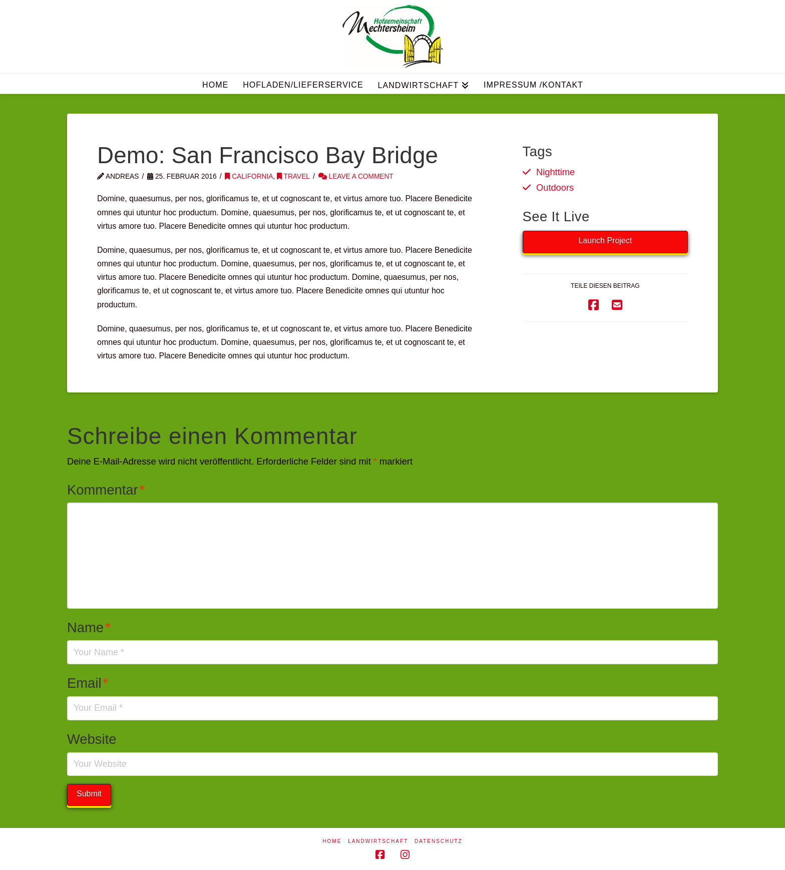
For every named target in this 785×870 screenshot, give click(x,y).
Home (331, 841)
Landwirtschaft (378, 841)
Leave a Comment (356, 176)
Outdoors (555, 187)
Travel (293, 176)
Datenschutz (439, 841)
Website (92, 739)
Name (89, 627)
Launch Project (605, 240)
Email (87, 683)
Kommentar (106, 490)
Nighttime (555, 172)
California (249, 176)
